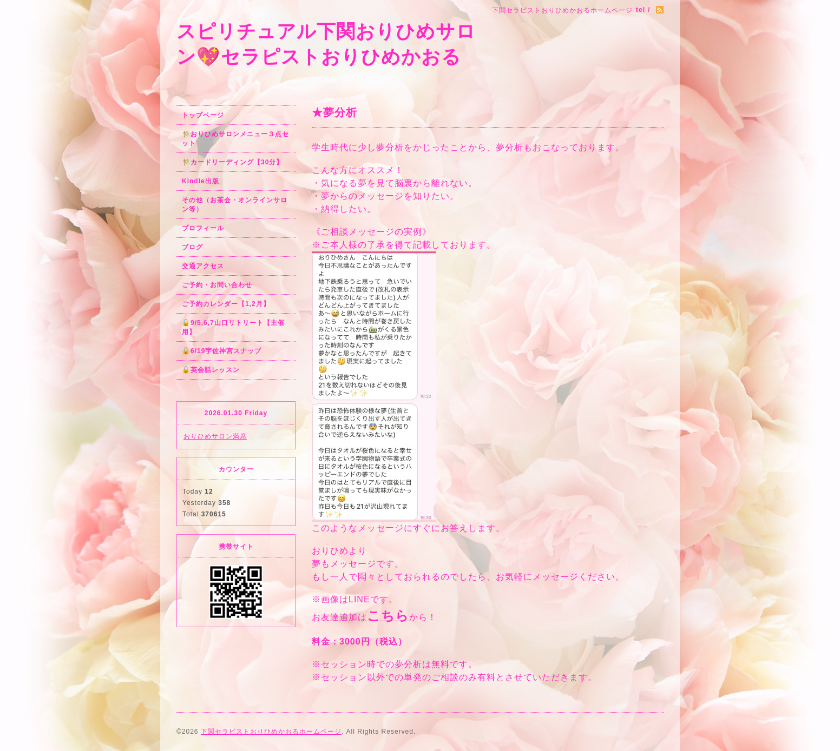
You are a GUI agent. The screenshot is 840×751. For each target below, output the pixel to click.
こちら (388, 615)
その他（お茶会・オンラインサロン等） (234, 204)
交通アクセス (203, 266)
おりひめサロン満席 (215, 436)
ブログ (192, 247)
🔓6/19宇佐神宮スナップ (221, 351)
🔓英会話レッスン (211, 370)
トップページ (203, 115)
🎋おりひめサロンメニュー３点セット (235, 138)
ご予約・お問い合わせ (217, 285)
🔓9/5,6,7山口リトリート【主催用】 (233, 327)
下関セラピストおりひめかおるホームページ (271, 731)
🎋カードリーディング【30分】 (232, 162)
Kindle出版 (200, 181)
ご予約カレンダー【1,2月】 (226, 304)
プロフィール (203, 228)
